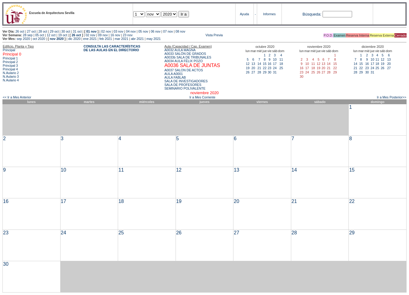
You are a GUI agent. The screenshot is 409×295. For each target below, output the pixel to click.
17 (275, 64)
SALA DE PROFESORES (182, 85)
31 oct (77, 31)
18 (281, 64)
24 (275, 68)
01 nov (91, 31)
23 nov (128, 35)
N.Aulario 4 (11, 80)
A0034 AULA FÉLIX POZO (183, 61)
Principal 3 (10, 65)
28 (259, 72)
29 (265, 72)
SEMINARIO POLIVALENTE (184, 88)
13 (253, 64)
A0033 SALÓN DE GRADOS (185, 53)
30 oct (65, 31)
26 (248, 72)
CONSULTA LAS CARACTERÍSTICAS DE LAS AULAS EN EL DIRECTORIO (112, 48)
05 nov (143, 31)
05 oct (39, 35)
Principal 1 (10, 58)
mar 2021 (121, 39)
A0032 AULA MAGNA (179, 50)
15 (265, 64)
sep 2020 (23, 39)
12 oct (51, 35)
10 (275, 59)
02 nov (106, 31)
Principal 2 (10, 62)
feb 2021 (105, 39)
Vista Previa (178, 35)
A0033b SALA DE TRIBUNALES (187, 57)
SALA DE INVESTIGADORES (186, 81)
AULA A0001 (173, 74)
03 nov (118, 31)
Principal (9, 50)
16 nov (115, 35)
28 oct (42, 31)
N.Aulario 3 (11, 76)
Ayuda (244, 14)
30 (269, 72)
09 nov (103, 35)
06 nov (155, 31)
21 (259, 68)
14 (259, 64)
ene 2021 (89, 39)
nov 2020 (57, 39)
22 (265, 68)
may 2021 (153, 39)
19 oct (62, 35)
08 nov (180, 31)
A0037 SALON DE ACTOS (183, 70)
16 (269, 64)
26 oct (20, 31)
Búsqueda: (311, 14)
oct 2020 (39, 39)
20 (253, 68)
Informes (269, 14)
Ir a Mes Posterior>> (391, 97)
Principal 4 (10, 69)
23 (269, 68)
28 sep (28, 35)
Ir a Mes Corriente (202, 97)
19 (248, 68)
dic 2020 (74, 39)
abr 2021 (137, 39)
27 (253, 72)
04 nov (131, 31)
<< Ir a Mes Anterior (17, 97)
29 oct (54, 31)
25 (281, 68)
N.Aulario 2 (11, 73)
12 (248, 64)
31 (275, 72)
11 (281, 59)
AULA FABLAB (175, 77)
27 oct (31, 31)
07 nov (168, 31)
